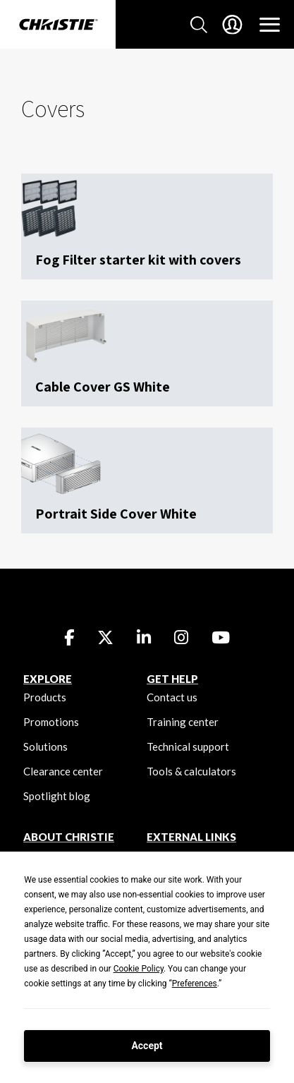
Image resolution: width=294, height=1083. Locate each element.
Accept (146, 1045)
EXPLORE (47, 678)
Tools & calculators (191, 771)
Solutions (45, 746)
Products (44, 697)
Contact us (172, 697)
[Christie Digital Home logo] (58, 25)
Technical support (188, 746)
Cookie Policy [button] (139, 969)
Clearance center (63, 771)
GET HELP (172, 678)
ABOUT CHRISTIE (68, 836)
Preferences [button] (194, 983)
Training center (183, 721)
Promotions (51, 721)
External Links (191, 836)
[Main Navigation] (269, 25)
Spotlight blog (56, 795)
